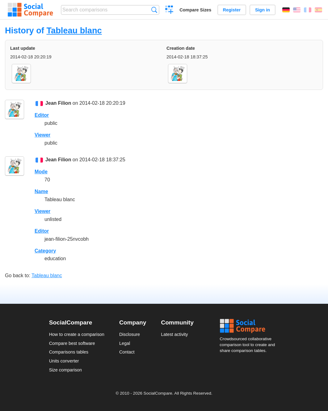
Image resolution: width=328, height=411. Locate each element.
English (297, 9)
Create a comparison (169, 10)
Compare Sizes (195, 9)
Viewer (42, 135)
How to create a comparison (76, 334)
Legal (124, 343)
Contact (127, 352)
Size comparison (65, 369)
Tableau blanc (74, 30)
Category (45, 250)
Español (318, 9)
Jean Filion (58, 103)
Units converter (64, 360)
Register (232, 9)
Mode (41, 171)
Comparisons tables (68, 352)
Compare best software (72, 343)
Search (154, 10)
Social (249, 326)
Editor (42, 115)
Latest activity (174, 334)
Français (307, 9)
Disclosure (129, 334)
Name (41, 191)
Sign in (262, 9)
